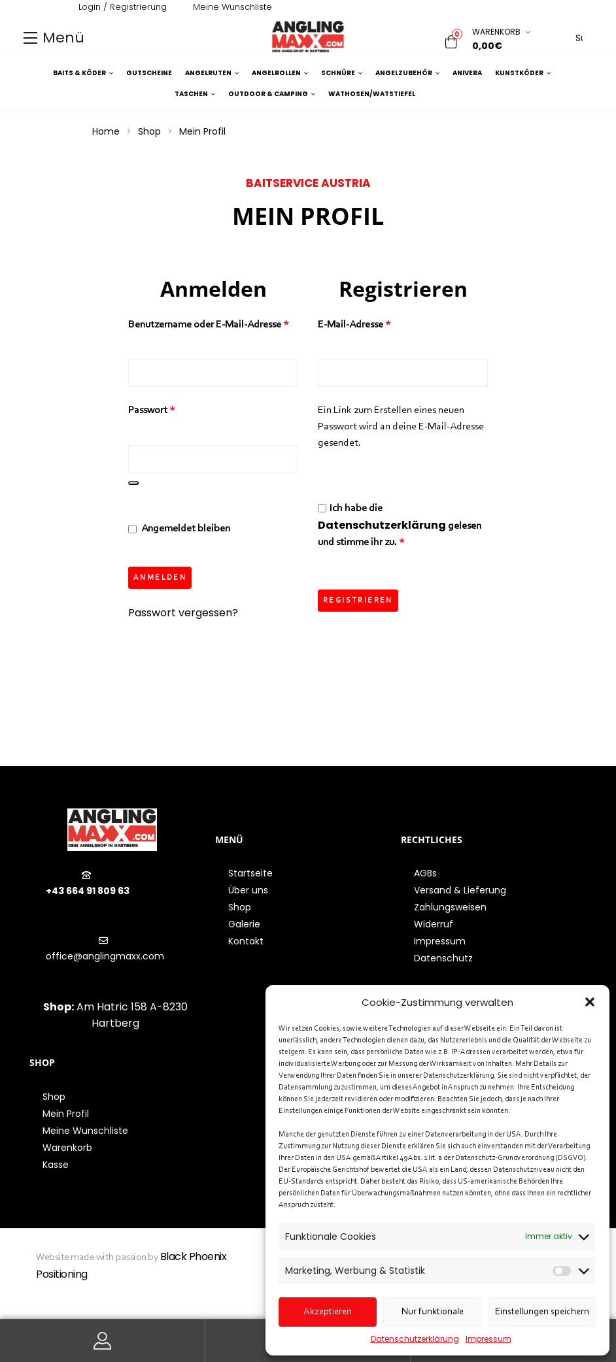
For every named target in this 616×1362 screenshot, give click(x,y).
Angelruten (212, 73)
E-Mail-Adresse (380, 323)
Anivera (467, 73)
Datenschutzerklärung (415, 1338)
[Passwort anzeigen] (133, 483)
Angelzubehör (407, 73)
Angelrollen (280, 73)
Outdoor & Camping (271, 94)
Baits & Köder (83, 73)
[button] (589, 1001)
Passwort (177, 409)
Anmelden (159, 581)
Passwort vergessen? (183, 615)
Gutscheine (149, 73)
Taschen (195, 94)
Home (106, 131)
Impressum (488, 1338)
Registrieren (358, 601)
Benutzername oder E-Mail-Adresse (213, 323)
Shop (149, 131)
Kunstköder (523, 73)
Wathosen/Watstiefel (371, 94)
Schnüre (341, 73)
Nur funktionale (433, 1312)
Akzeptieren (327, 1312)
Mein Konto (102, 1341)
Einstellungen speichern (542, 1312)
